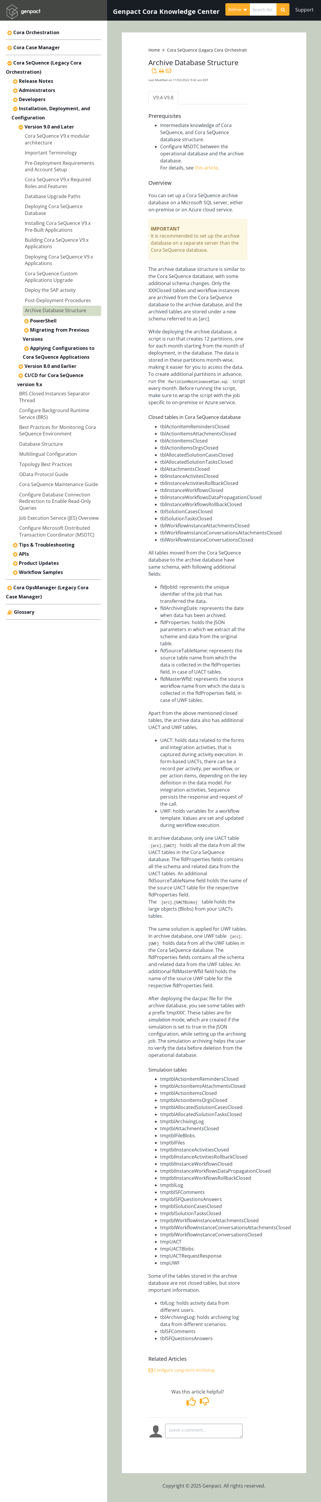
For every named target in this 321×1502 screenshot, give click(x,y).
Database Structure (41, 444)
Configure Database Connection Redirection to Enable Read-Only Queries (55, 501)
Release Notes (36, 81)
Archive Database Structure (55, 310)
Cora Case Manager (36, 47)
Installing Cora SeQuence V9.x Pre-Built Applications (58, 226)
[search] (263, 9)
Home (154, 50)
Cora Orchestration (36, 32)
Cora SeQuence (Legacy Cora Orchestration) (210, 50)
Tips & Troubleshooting (47, 545)
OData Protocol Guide (43, 474)
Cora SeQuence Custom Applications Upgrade (51, 276)
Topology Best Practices (45, 464)
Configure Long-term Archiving (181, 1370)
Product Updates (39, 563)
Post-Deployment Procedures (58, 300)
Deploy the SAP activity (50, 290)
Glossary (24, 612)
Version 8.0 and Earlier (50, 366)
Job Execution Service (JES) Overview (59, 518)
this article (206, 168)
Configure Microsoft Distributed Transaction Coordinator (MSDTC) (56, 531)
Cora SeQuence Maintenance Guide (58, 484)
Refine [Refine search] (237, 9)
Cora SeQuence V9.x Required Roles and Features (58, 182)
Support (304, 9)
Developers (32, 99)
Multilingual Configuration (48, 454)
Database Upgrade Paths (53, 196)
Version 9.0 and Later (49, 127)
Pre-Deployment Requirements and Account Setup (59, 166)
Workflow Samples (41, 572)
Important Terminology (51, 152)
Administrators (37, 90)
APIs (24, 554)
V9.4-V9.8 (163, 97)
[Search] (282, 9)
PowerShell (43, 320)
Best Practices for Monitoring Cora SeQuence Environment (57, 430)
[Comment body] (204, 1431)
